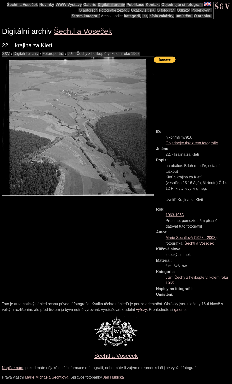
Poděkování (201, 10)
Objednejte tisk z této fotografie (192, 143)
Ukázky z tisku (143, 10)
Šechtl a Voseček (22, 5)
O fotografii (166, 10)
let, (145, 16)
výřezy (141, 310)
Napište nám (12, 368)
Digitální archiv (111, 5)
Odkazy (183, 10)
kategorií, (132, 16)
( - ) (191, 238)
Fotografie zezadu (114, 10)
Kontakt (153, 5)
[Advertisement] (193, 94)
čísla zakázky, (161, 16)
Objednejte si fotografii (182, 5)
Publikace (135, 5)
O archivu (202, 16)
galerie (180, 310)
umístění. (184, 16)
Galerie (89, 5)
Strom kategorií (85, 16)
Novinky (46, 5)
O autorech (88, 10)
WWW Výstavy (69, 5)
